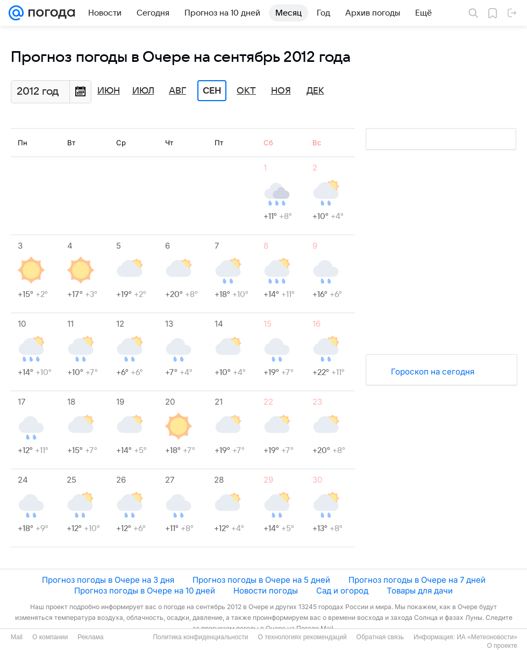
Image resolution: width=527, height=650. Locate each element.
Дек (315, 91)
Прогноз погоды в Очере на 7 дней (417, 580)
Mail (17, 637)
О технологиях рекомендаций (302, 637)
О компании (50, 637)
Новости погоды (265, 590)
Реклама (90, 637)
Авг (177, 91)
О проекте (502, 645)
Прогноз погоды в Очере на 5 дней (261, 580)
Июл (143, 91)
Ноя (281, 91)
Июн (108, 91)
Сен (212, 91)
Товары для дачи (420, 590)
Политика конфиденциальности (200, 637)
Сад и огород (342, 590)
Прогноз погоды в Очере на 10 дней (144, 590)
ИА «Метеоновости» (487, 637)
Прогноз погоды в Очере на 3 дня (108, 580)
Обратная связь (380, 637)
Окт (246, 91)
